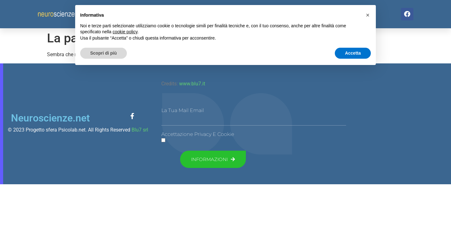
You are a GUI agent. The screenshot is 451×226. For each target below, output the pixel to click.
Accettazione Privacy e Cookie (197, 134)
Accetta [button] (353, 53)
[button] (368, 15)
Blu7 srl (140, 130)
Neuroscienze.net (50, 118)
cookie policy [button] (125, 31)
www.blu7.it (191, 84)
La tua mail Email (182, 110)
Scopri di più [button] (103, 53)
